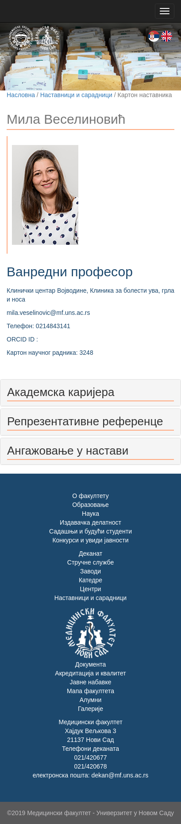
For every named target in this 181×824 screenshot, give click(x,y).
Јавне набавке (90, 682)
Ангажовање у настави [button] (67, 450)
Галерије (90, 708)
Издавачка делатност (90, 522)
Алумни (91, 699)
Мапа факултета (90, 691)
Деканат (90, 553)
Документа (90, 664)
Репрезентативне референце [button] (85, 421)
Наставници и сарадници (76, 94)
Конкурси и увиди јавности (90, 540)
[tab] (90, 393)
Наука (90, 513)
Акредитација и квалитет (90, 673)
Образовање (90, 504)
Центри (90, 588)
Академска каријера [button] (60, 392)
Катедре (90, 580)
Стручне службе (90, 562)
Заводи (90, 571)
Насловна (21, 94)
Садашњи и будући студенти (90, 531)
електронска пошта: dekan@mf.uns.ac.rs (90, 775)
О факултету (90, 495)
